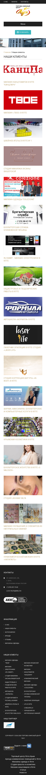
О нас (6, 2)
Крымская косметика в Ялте (19, 439)
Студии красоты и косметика (23, 764)
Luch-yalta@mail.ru (13, 591)
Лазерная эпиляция (31, 700)
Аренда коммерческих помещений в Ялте (23, 759)
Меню (15, 24)
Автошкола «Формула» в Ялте (19, 319)
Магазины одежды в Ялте (23, 762)
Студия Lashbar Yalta (15, 498)
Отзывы (8, 639)
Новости (22, 772)
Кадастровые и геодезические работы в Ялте (11, 684)
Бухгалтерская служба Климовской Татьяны (31, 694)
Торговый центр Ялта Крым (23, 756)
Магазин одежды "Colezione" (19, 199)
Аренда (8, 636)
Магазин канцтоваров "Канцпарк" (29, 672)
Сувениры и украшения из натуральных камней (32, 710)
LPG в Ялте (28, 704)
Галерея (14, 2)
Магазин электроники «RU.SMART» (10, 669)
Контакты (24, 2)
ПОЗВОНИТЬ (24, 32)
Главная (7, 52)
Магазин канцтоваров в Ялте (23, 767)
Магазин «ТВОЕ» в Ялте (15, 113)
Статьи (23, 770)
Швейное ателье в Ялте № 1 (18, 141)
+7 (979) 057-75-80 (12, 587)
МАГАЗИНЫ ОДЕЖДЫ (12, 643)
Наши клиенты (10, 628)
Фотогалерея (10, 632)
